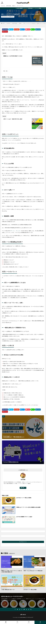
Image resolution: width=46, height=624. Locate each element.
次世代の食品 (8, 5)
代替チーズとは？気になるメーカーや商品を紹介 (33, 570)
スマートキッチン (20, 5)
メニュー (28, 622)
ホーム (5, 622)
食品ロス (13, 5)
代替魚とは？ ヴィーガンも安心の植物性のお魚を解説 (28, 507)
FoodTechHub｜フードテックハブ (26, 617)
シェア (17, 622)
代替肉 (12, 16)
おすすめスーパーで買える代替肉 (23, 497)
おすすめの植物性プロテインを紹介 (24, 516)
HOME (3, 23)
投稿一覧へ (23, 487)
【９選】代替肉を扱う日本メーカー (8, 589)
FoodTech (3, 5)
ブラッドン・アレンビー (15, 230)
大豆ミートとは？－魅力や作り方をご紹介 (12, 119)
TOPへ (40, 622)
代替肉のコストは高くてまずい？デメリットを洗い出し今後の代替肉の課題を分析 (11, 571)
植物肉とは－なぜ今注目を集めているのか (12, 56)
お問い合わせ (23, 614)
